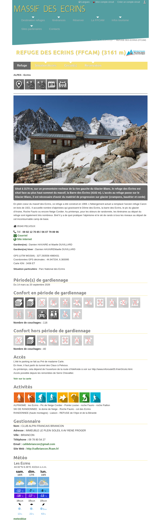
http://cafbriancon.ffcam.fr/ (42, 448)
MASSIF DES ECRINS (50, 9)
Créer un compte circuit (128, 2)
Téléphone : (20, 439)
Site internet (22, 239)
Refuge (22, 65)
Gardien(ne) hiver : (24, 249)
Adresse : (19, 430)
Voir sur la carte (22, 378)
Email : (17, 444)
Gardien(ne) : (20, 244)
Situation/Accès (45, 65)
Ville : (16, 435)
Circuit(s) (70, 65)
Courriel (20, 235)
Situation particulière (25, 269)
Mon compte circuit (105, 2)
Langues (85, 2)
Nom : (17, 425)
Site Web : (19, 448)
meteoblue (19, 518)
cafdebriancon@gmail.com (39, 444)
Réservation (93, 65)
